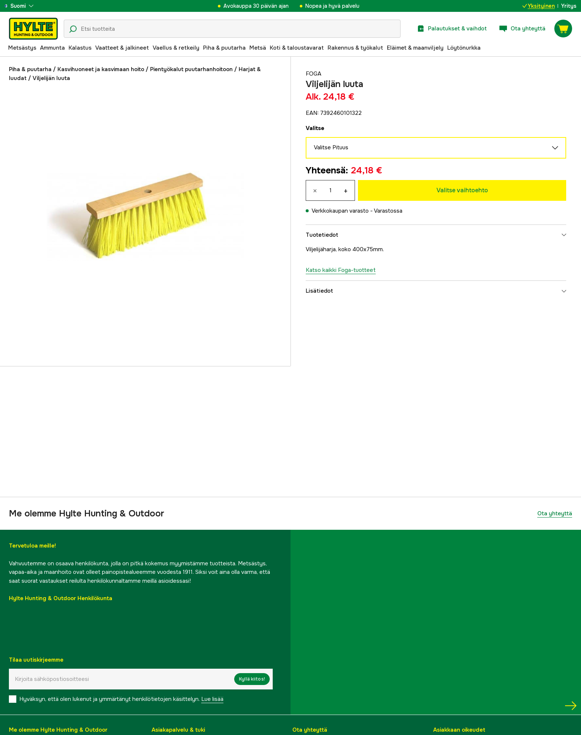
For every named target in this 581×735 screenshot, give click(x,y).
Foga (313, 73)
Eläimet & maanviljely (415, 47)
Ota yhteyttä (554, 513)
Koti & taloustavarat (297, 47)
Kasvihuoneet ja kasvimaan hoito (100, 69)
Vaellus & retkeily (176, 47)
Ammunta (52, 47)
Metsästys (22, 47)
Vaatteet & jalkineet (122, 47)
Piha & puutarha (224, 47)
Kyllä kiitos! (252, 679)
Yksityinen (538, 6)
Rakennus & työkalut (355, 47)
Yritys (569, 6)
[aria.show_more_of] (27, 6)
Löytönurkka (464, 47)
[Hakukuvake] (73, 29)
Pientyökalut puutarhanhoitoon (191, 69)
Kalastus (80, 47)
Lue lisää (212, 699)
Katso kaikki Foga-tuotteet (341, 270)
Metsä (257, 47)
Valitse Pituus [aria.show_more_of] (436, 148)
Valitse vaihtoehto (462, 190)
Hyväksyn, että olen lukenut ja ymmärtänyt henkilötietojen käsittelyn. (121, 699)
